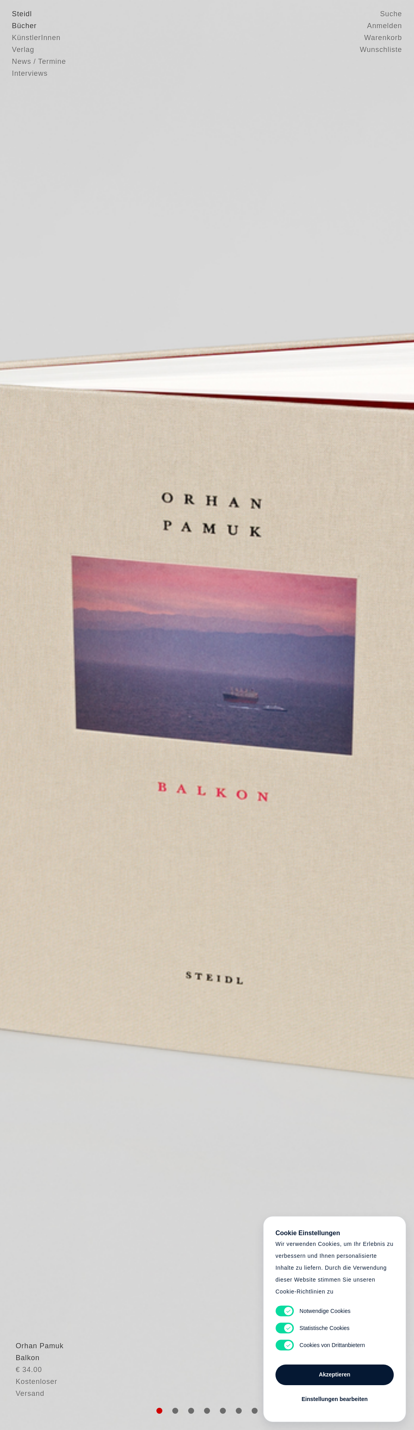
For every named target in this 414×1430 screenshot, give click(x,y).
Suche (391, 14)
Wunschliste (381, 50)
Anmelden (384, 26)
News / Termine (39, 61)
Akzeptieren (334, 1374)
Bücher (24, 26)
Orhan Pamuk (36, 1376)
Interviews (30, 73)
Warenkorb (383, 38)
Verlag (23, 50)
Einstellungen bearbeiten (335, 1399)
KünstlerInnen (36, 38)
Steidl (22, 14)
